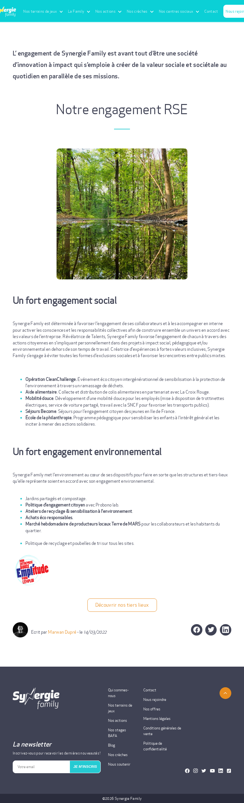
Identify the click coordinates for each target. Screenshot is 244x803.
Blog (111, 745)
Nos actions (117, 720)
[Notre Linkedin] (220, 770)
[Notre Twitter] (203, 770)
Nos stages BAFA (117, 733)
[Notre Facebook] (187, 770)
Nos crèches (118, 754)
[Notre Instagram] (195, 770)
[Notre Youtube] (212, 770)
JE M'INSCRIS (85, 766)
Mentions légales (157, 718)
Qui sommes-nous (118, 693)
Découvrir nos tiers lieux (122, 605)
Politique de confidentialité (155, 746)
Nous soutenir (119, 764)
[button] (211, 629)
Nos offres (151, 709)
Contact (211, 11)
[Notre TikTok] (229, 770)
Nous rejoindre (154, 699)
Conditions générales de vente (162, 731)
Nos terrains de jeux (120, 708)
